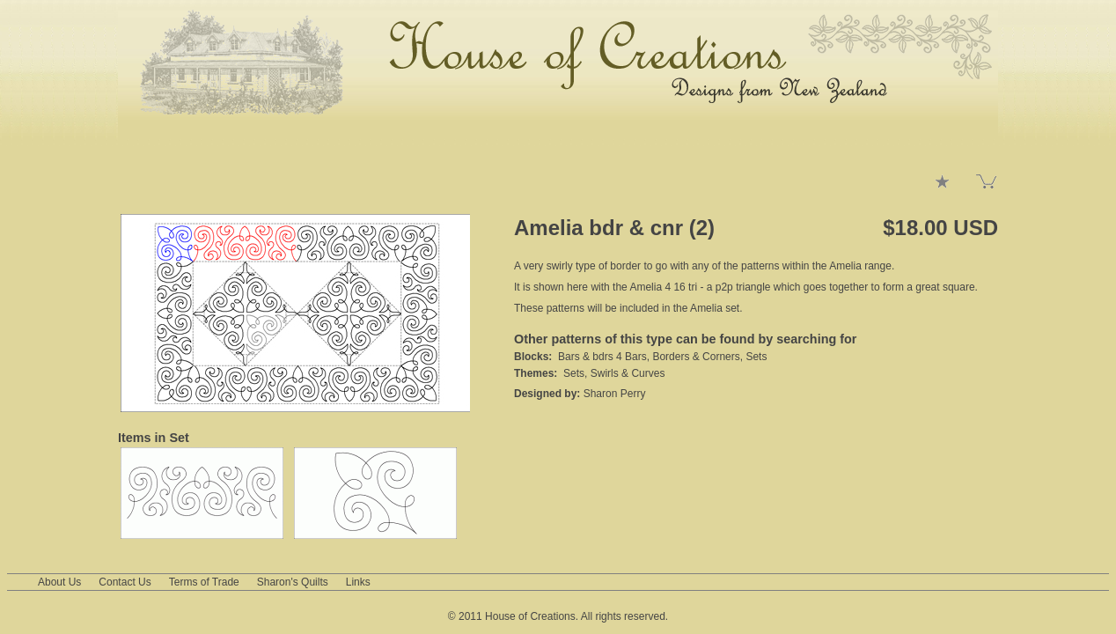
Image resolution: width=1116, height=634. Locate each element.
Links (358, 582)
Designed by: (549, 393)
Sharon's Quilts (292, 582)
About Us (59, 582)
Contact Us (125, 582)
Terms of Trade (204, 582)
